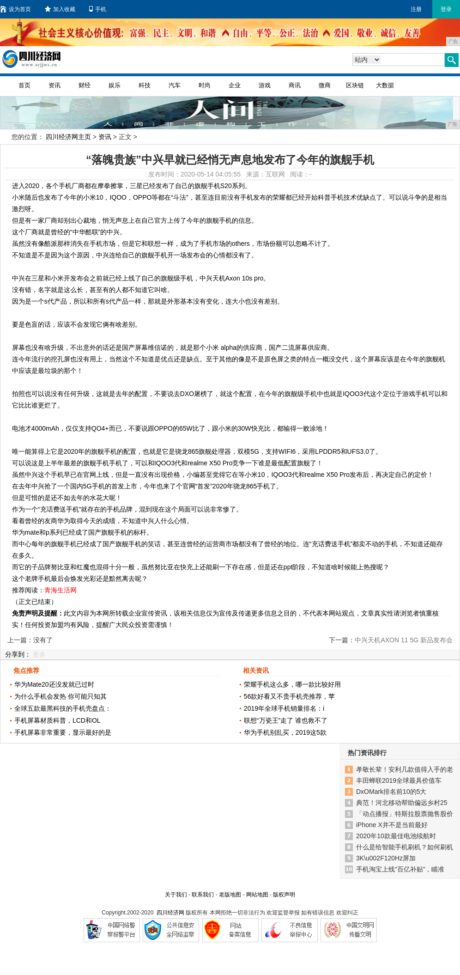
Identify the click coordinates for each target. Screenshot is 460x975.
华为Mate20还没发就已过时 (54, 684)
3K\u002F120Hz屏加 (386, 858)
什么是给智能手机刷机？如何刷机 (404, 847)
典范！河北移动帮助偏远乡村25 (402, 802)
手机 (97, 9)
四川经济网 (170, 912)
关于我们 (176, 894)
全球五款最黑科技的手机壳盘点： (62, 708)
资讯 (54, 85)
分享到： (18, 654)
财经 (85, 85)
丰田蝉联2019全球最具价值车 (399, 780)
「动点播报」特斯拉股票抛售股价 (404, 813)
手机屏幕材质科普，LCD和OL (57, 720)
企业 (235, 85)
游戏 (265, 85)
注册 (416, 9)
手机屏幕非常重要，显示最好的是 (62, 732)
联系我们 (203, 894)
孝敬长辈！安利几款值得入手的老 (404, 769)
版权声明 (284, 894)
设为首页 (15, 9)
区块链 (355, 85)
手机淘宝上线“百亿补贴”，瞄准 (400, 869)
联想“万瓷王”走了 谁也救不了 (285, 720)
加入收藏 (60, 9)
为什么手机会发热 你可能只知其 (60, 696)
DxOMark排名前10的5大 (391, 791)
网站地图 (257, 894)
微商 (325, 85)
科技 (145, 85)
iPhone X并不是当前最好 (392, 825)
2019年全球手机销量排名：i (284, 708)
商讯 (295, 85)
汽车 (175, 85)
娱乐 (115, 85)
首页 (24, 85)
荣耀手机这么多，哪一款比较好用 (292, 684)
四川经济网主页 (68, 136)
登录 (446, 9)
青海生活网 (60, 590)
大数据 (385, 85)
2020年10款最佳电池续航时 (396, 836)
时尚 (205, 85)
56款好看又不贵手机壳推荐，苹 (289, 696)
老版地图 (230, 894)
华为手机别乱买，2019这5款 (285, 732)
